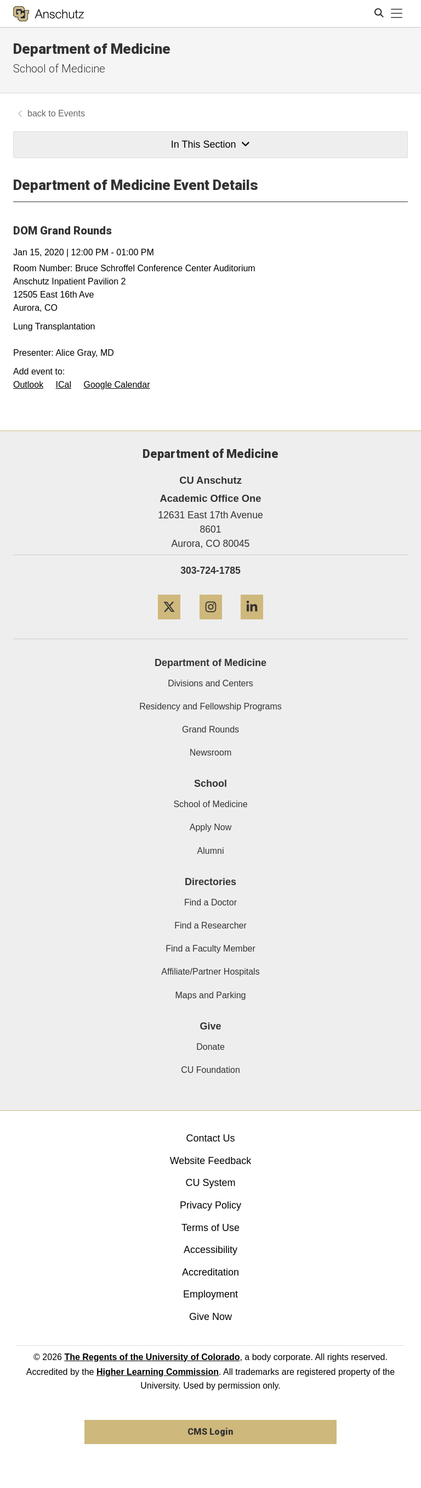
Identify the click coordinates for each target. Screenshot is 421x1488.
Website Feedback (211, 1160)
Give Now (210, 1316)
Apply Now (210, 827)
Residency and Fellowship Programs (210, 706)
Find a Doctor (210, 902)
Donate (210, 1046)
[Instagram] (210, 623)
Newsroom (210, 752)
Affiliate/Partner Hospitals (210, 971)
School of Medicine (59, 68)
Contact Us (210, 1138)
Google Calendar (117, 384)
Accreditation (210, 1272)
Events (71, 113)
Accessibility (210, 1249)
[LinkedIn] (251, 623)
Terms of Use (210, 1227)
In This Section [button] (210, 144)
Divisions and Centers (210, 683)
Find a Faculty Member (210, 948)
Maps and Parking (210, 995)
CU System (210, 1182)
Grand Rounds (210, 729)
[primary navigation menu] (397, 14)
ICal (63, 384)
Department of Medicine (91, 49)
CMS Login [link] (210, 1432)
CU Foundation (210, 1070)
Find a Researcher (210, 925)
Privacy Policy (210, 1205)
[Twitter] (169, 623)
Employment (210, 1294)
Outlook (28, 384)
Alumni (210, 850)
